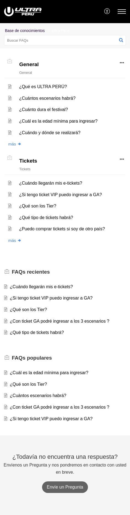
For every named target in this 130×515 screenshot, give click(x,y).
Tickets (28, 161)
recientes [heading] (31, 272)
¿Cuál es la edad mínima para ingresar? (58, 121)
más (14, 144)
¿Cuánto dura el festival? (43, 109)
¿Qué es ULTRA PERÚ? (43, 86)
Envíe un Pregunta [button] (65, 487)
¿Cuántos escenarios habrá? (47, 98)
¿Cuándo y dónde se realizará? (49, 132)
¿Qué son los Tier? (37, 206)
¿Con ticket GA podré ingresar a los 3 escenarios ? (59, 321)
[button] (107, 11)
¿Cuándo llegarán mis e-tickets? (50, 183)
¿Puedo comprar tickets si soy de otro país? (62, 229)
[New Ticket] (65, 487)
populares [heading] (32, 358)
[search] (65, 40)
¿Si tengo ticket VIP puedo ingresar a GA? (60, 194)
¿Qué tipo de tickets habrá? (46, 217)
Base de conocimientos (25, 30)
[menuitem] (107, 11)
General (29, 64)
